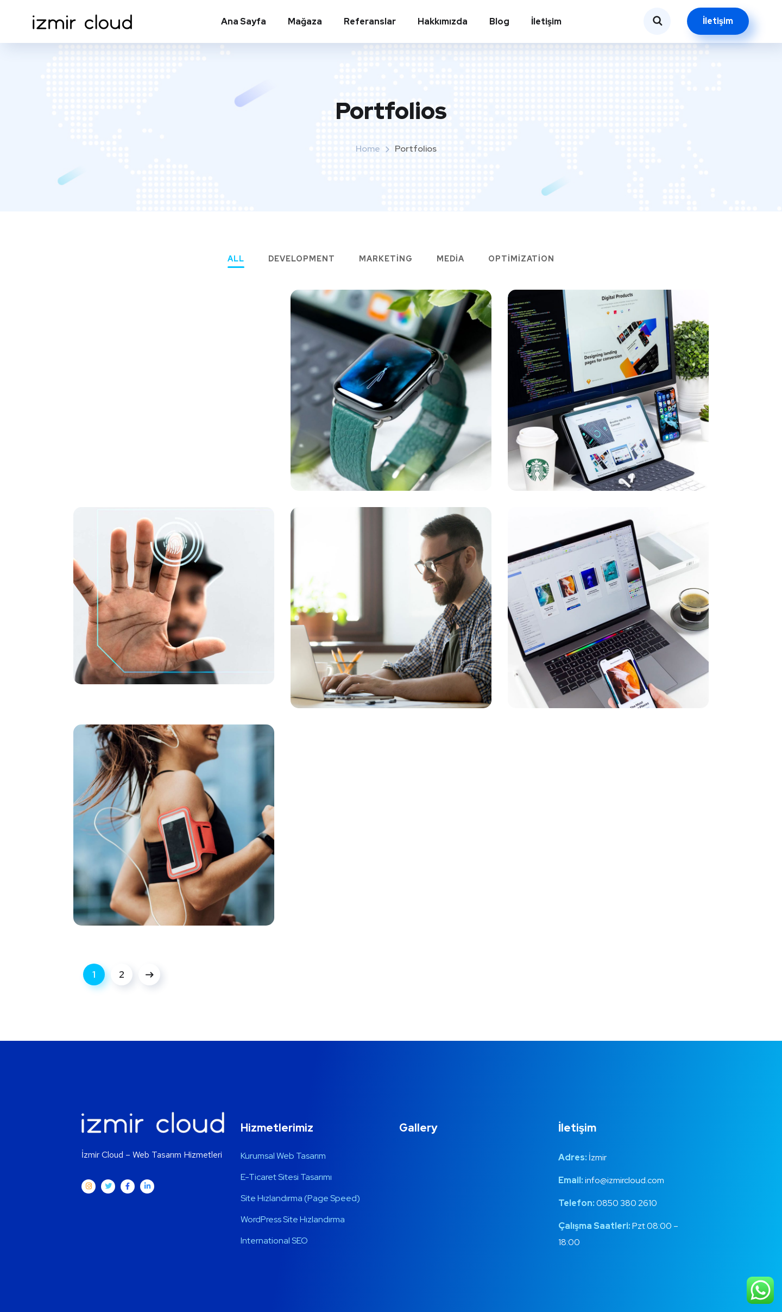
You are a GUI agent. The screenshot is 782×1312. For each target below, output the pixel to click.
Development (301, 259)
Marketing (386, 259)
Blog (499, 21)
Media (450, 259)
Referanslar (370, 21)
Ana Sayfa (243, 21)
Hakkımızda (443, 21)
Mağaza (305, 21)
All (236, 259)
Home (368, 148)
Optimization (521, 259)
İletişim (546, 21)
